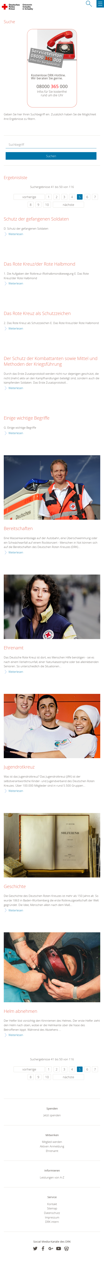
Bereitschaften (18, 528)
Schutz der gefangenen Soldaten (36, 219)
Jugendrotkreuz (19, 767)
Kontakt (52, 1204)
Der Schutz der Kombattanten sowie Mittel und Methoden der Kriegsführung (50, 361)
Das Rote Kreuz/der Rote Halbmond (39, 264)
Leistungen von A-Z (52, 1177)
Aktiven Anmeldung (52, 1146)
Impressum (52, 1217)
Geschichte (15, 886)
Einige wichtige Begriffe (26, 418)
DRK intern (52, 1222)
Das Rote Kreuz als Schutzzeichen (37, 313)
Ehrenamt (14, 648)
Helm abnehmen (20, 1011)
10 (47, 204)
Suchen (51, 156)
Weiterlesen (15, 234)
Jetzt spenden (52, 1115)
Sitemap (52, 1208)
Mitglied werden (52, 1142)
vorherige (29, 197)
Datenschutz (52, 1213)
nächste (68, 204)
